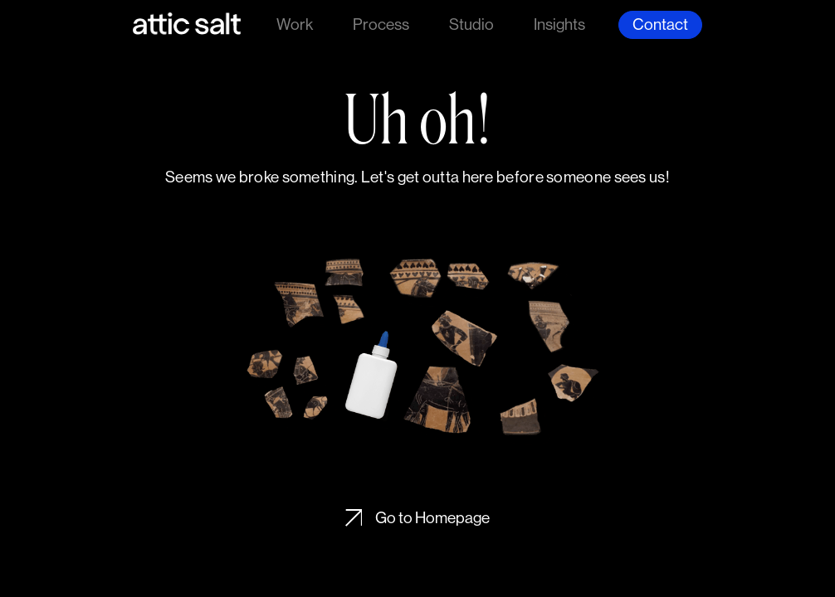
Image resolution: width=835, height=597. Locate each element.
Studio (471, 24)
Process (381, 24)
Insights (559, 24)
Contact (660, 24)
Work (294, 24)
